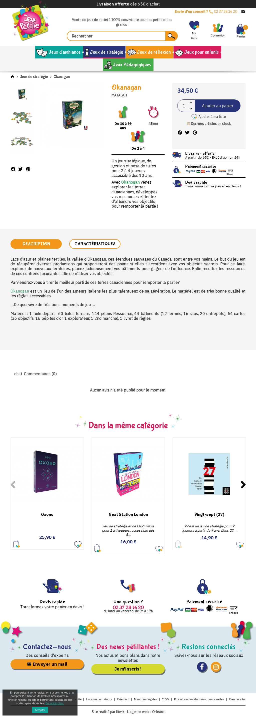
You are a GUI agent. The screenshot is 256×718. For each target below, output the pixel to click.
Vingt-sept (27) (209, 514)
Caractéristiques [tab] (95, 244)
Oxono (47, 514)
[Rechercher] (122, 36)
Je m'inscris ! (128, 669)
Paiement (123, 699)
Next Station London (128, 514)
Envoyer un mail (47, 664)
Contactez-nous (47, 646)
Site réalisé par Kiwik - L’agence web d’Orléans (128, 712)
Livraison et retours (99, 699)
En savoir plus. (55, 703)
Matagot (120, 95)
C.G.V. (166, 699)
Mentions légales (145, 699)
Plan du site (237, 699)
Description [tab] (36, 244)
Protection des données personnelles (199, 699)
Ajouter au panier (217, 105)
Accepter (40, 710)
